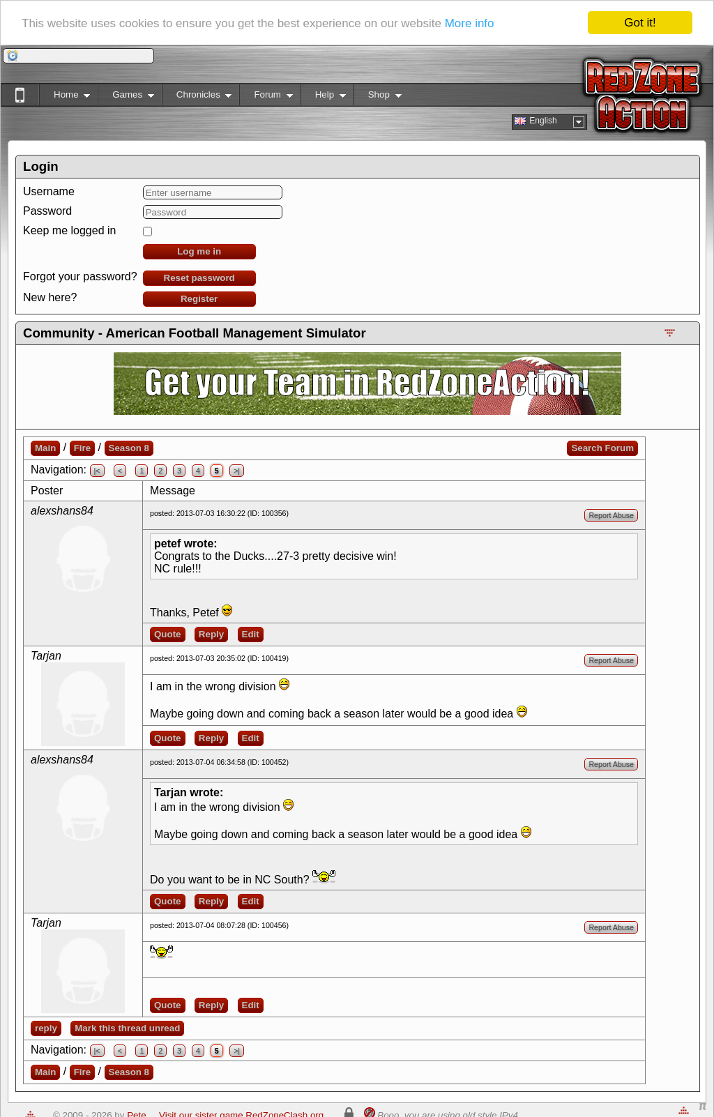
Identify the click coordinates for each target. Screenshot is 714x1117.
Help (323, 97)
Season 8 (129, 448)
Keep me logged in (69, 230)
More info (469, 23)
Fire (82, 448)
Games (126, 97)
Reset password (199, 278)
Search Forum (602, 448)
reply (46, 1028)
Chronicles (197, 97)
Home (64, 97)
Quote (167, 634)
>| (237, 470)
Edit (250, 634)
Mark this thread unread (127, 1028)
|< (97, 470)
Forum (265, 97)
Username (49, 191)
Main (45, 448)
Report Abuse (611, 515)
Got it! (639, 22)
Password (47, 211)
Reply (211, 634)
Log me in (199, 251)
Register (199, 299)
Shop (378, 97)
